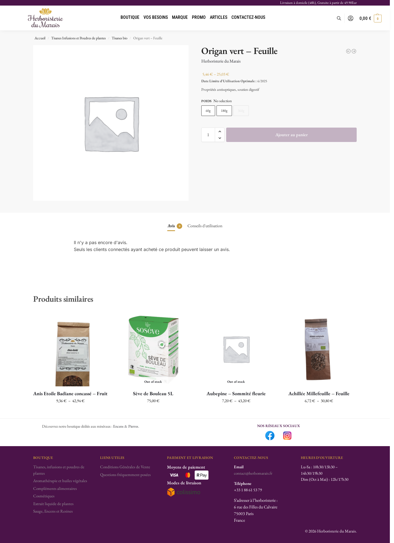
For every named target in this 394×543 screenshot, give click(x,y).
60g (208, 110)
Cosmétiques (43, 495)
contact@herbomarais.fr (253, 473)
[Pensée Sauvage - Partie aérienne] (354, 51)
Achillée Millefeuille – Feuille (318, 393)
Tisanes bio (119, 37)
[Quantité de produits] (208, 135)
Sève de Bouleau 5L (153, 393)
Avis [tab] (175, 226)
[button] (370, 18)
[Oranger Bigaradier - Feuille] (348, 51)
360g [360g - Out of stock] (241, 110)
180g (224, 110)
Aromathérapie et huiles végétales (60, 480)
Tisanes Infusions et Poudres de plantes (78, 37)
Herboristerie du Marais (221, 61)
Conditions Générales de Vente (125, 466)
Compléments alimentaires (55, 488)
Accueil (40, 37)
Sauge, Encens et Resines (53, 511)
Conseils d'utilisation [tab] (204, 226)
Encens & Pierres (125, 426)
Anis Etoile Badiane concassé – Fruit (70, 393)
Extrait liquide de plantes (53, 503)
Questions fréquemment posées (125, 474)
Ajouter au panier (291, 135)
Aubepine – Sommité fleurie (236, 393)
